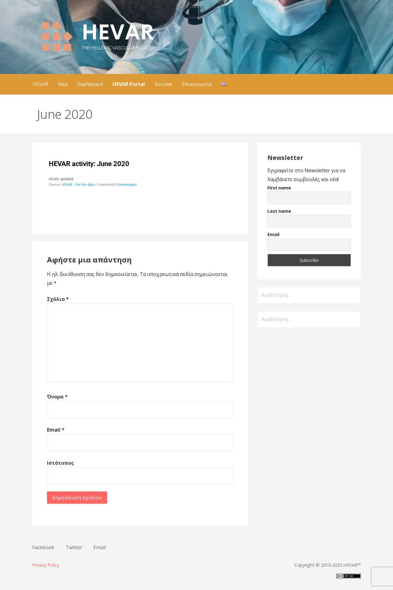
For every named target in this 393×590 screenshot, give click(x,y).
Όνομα (57, 396)
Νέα (62, 84)
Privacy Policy (45, 565)
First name (279, 188)
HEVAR (40, 84)
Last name (279, 211)
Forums (163, 84)
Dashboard (90, 84)
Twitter (73, 547)
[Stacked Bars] (140, 189)
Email (55, 429)
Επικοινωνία (197, 84)
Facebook (43, 547)
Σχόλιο (58, 299)
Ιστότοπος (60, 463)
